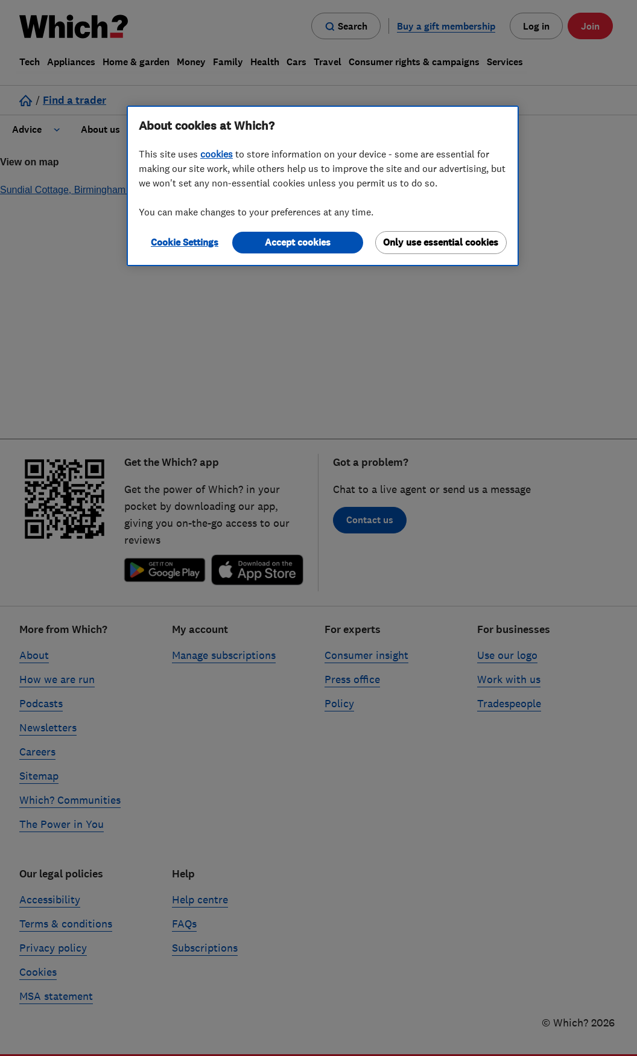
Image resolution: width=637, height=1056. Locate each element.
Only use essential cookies (440, 242)
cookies (216, 154)
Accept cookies (298, 242)
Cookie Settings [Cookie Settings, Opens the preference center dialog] (184, 242)
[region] (323, 186)
